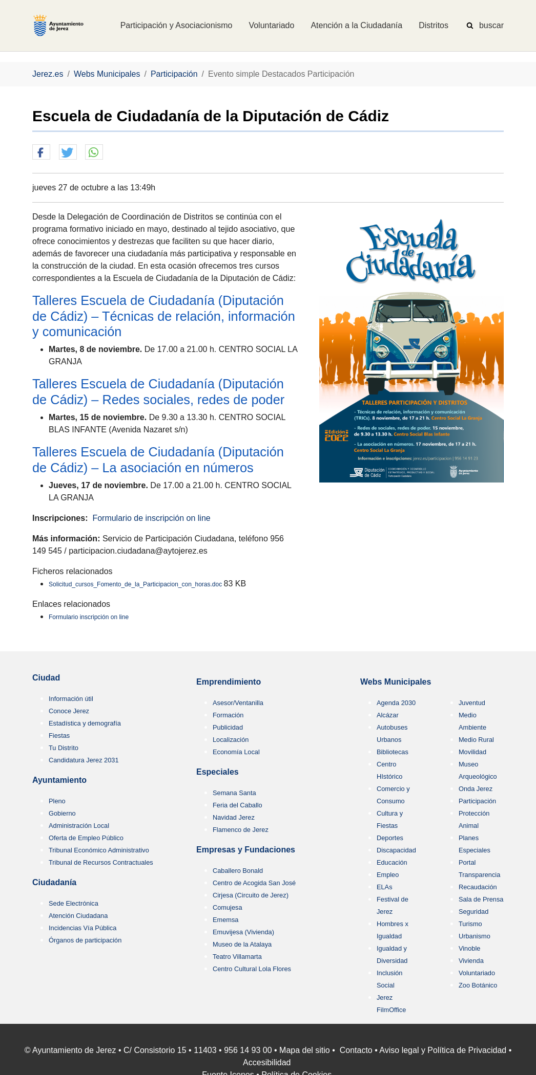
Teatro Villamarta (237, 956)
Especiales (217, 771)
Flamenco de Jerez (241, 829)
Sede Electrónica (73, 903)
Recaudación (478, 887)
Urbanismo (474, 936)
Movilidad (472, 752)
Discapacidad (396, 850)
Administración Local (79, 825)
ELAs (385, 887)
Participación (477, 801)
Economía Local (236, 752)
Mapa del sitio (304, 1050)
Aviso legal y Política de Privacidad (442, 1050)
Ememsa (226, 920)
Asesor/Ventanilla (238, 703)
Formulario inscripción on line (89, 617)
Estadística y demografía (85, 723)
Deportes (390, 838)
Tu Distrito (63, 748)
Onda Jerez (475, 789)
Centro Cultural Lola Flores (252, 969)
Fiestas (59, 735)
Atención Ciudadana (78, 915)
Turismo (470, 924)
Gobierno (62, 813)
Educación (392, 862)
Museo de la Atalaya (242, 944)
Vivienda (471, 960)
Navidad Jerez (234, 817)
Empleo (388, 875)
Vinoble (469, 948)
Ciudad (46, 677)
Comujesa (227, 907)
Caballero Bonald (238, 870)
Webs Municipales (395, 681)
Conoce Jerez (69, 711)
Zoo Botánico (478, 985)
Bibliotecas (392, 752)
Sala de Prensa (481, 899)
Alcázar (388, 715)
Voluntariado (477, 973)
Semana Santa (234, 793)
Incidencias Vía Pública (82, 928)
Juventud (472, 703)
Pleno (57, 801)
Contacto (356, 1050)
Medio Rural (476, 739)
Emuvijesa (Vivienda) (243, 932)
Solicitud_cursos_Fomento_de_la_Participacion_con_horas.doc (136, 584)
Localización (231, 739)
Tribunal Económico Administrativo (99, 850)
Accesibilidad (267, 1062)
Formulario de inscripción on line (151, 518)
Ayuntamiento (59, 780)
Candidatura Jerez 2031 (84, 760)
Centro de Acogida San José (254, 883)
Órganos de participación (85, 940)
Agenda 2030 (396, 703)
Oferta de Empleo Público (86, 838)
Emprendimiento (228, 681)
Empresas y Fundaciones (245, 849)
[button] (41, 152)
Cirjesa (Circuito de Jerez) (250, 895)
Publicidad (228, 727)
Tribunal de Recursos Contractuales (101, 862)
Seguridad (473, 911)
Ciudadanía (54, 882)
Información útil (71, 699)
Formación (228, 715)
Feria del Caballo (237, 805)
